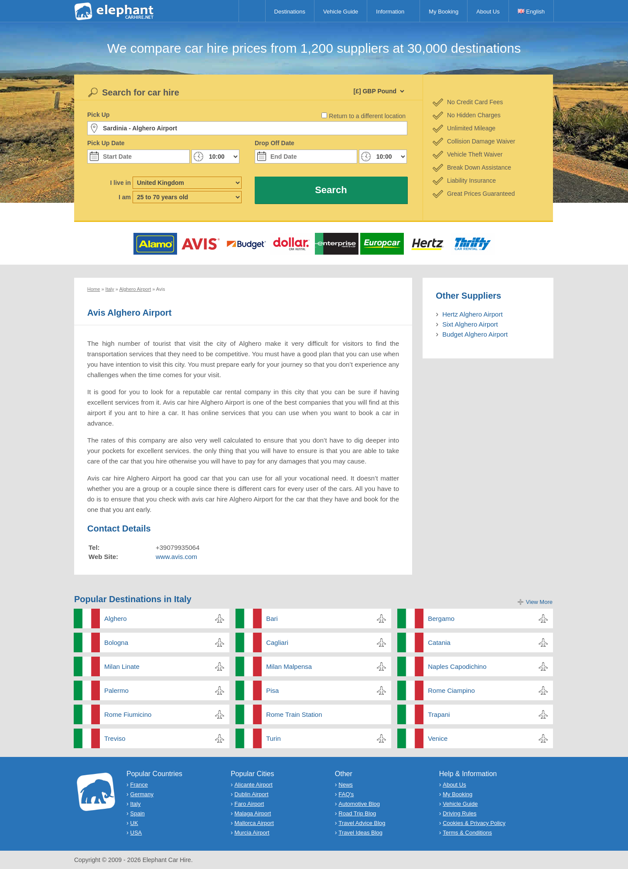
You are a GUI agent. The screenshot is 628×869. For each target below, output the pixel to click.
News (345, 784)
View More (539, 602)
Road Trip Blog (357, 813)
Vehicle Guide (340, 11)
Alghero (115, 618)
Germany (142, 794)
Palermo (116, 690)
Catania (439, 642)
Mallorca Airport (253, 823)
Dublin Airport (251, 794)
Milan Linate (122, 666)
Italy (135, 804)
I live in (120, 182)
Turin (273, 738)
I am (125, 197)
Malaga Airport (252, 813)
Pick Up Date (106, 143)
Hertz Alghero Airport (472, 314)
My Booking (443, 11)
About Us (487, 11)
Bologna (116, 642)
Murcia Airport (251, 832)
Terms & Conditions (467, 832)
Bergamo (441, 618)
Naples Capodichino (457, 666)
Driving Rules (459, 813)
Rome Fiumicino (127, 714)
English (531, 11)
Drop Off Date (274, 143)
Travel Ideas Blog (360, 832)
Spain (137, 813)
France (139, 784)
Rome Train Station (294, 714)
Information (390, 11)
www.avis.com (176, 556)
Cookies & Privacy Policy (474, 823)
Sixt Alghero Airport (470, 324)
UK (134, 823)
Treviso (115, 738)
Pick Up (98, 114)
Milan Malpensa (289, 666)
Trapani (439, 714)
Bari (272, 618)
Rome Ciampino (451, 690)
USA (136, 832)
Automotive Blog (359, 804)
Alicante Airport (253, 784)
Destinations (290, 11)
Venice (437, 738)
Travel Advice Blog (361, 823)
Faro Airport (249, 804)
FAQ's (346, 794)
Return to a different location (367, 115)
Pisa (272, 690)
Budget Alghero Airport (475, 334)
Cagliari (277, 642)
